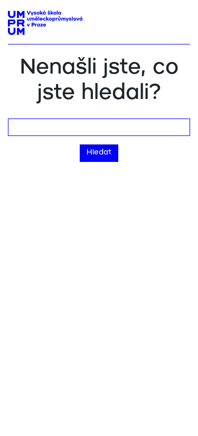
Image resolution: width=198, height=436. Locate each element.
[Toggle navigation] (178, 20)
